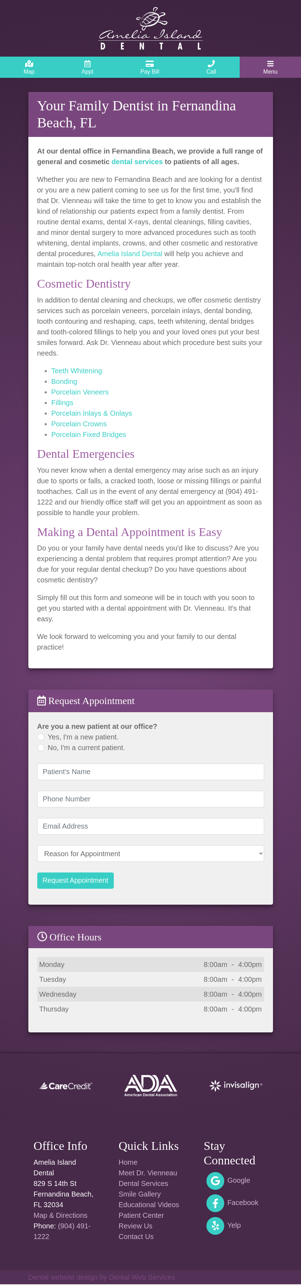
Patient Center (141, 1216)
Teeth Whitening (76, 371)
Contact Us (136, 1237)
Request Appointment (77, 881)
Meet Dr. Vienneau (148, 1173)
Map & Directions (61, 1216)
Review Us (136, 1227)
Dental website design (63, 1278)
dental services (137, 162)
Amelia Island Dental (129, 254)
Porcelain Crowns (79, 424)
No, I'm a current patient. (86, 747)
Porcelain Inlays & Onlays (91, 413)
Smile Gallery (140, 1195)
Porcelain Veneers (80, 392)
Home (128, 1163)
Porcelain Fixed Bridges (88, 434)
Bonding (64, 381)
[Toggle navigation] (270, 67)
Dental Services (143, 1184)
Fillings (62, 403)
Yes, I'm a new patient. (83, 737)
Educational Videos (149, 1205)
